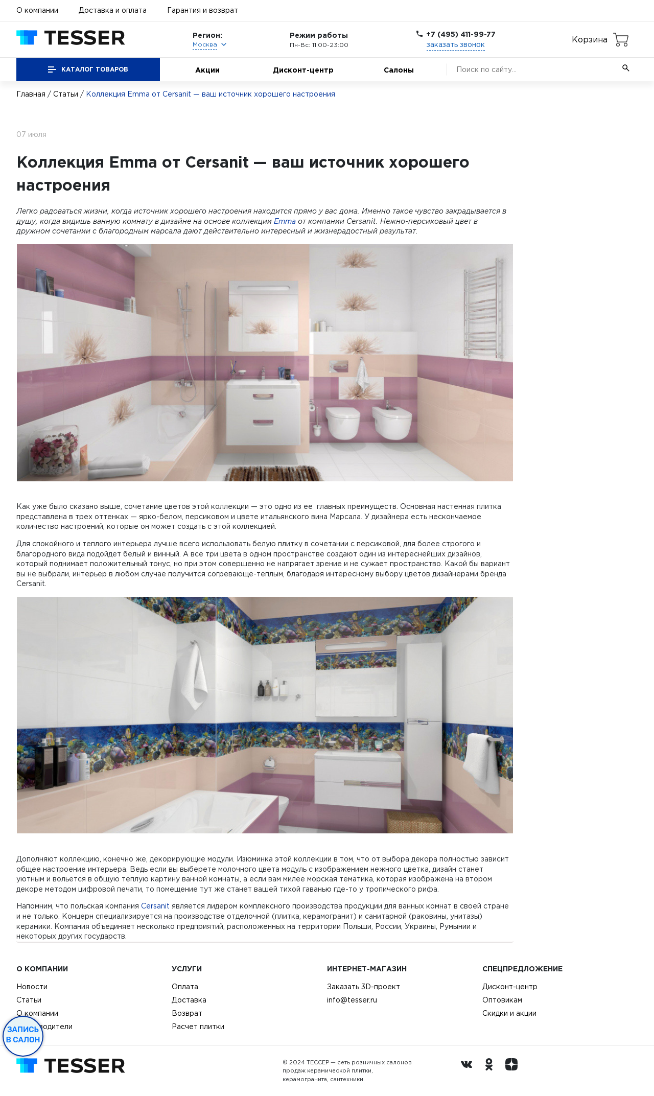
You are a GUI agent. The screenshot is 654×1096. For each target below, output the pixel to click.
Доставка (189, 1000)
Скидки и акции (509, 1013)
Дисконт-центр (303, 70)
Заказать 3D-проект (363, 987)
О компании (37, 10)
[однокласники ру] (491, 1071)
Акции (207, 70)
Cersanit (155, 906)
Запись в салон (23, 1034)
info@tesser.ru (352, 1000)
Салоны (399, 70)
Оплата (185, 987)
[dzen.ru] (514, 1071)
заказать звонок (456, 44)
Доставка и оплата (113, 10)
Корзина (590, 39)
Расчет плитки (198, 1026)
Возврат (187, 1013)
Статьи (65, 94)
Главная (30, 94)
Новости (32, 987)
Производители (44, 1026)
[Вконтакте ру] (469, 1071)
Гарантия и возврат (202, 10)
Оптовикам (502, 1000)
